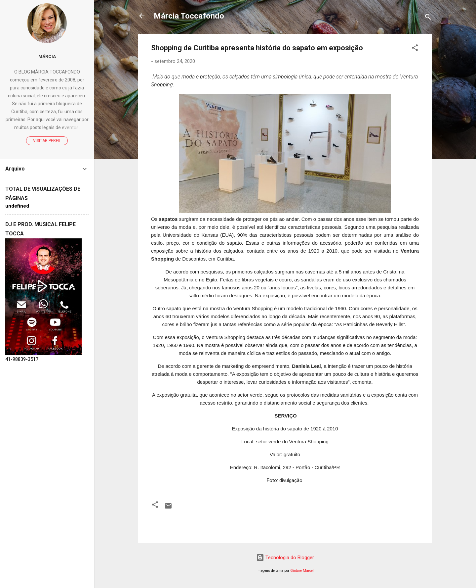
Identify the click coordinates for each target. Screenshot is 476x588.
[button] (415, 49)
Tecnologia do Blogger (285, 558)
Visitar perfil (47, 140)
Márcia (47, 56)
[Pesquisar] (428, 18)
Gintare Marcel (302, 570)
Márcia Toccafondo (189, 16)
